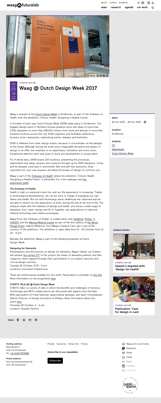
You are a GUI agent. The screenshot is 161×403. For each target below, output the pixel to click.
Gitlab (127, 352)
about (104, 2)
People (51, 343)
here (53, 278)
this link (97, 274)
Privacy (84, 343)
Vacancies (61, 343)
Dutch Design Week (46, 114)
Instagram (129, 370)
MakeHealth (118, 149)
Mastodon (129, 348)
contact (112, 2)
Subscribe (55, 360)
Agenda (129, 7)
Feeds (127, 357)
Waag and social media (135, 344)
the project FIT (31, 255)
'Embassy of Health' (42, 175)
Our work (142, 7)
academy (123, 2)
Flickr (127, 361)
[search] (153, 8)
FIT (113, 145)
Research (116, 7)
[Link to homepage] (22, 5)
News (104, 7)
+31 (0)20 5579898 (19, 353)
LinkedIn (128, 366)
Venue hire (73, 343)
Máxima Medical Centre (41, 222)
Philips (88, 218)
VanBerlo (78, 218)
